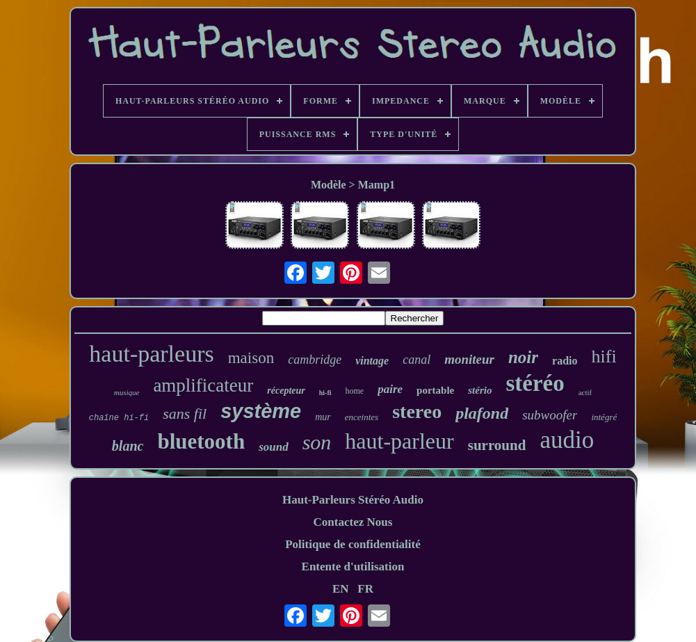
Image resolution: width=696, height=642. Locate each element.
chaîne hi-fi (119, 418)
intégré (604, 417)
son (317, 442)
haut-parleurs (151, 354)
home (355, 391)
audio (567, 440)
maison (251, 358)
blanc (128, 446)
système (260, 411)
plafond (481, 413)
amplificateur (203, 385)
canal (416, 360)
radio (564, 361)
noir (523, 357)
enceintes (361, 417)
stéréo (534, 383)
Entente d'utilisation (353, 566)
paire (390, 389)
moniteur (469, 359)
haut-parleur (399, 441)
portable (435, 390)
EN (340, 588)
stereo (417, 411)
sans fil (185, 413)
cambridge (314, 360)
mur (323, 417)
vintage (372, 361)
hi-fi (325, 392)
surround (497, 445)
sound (274, 447)
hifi (604, 356)
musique (127, 392)
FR (365, 588)
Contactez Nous (353, 522)
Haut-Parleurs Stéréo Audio (352, 499)
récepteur (286, 390)
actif (585, 392)
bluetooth (201, 441)
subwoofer (549, 415)
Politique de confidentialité (353, 544)
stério (480, 390)
